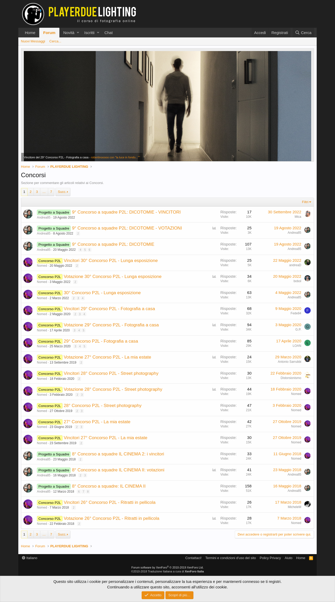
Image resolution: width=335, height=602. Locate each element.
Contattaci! (193, 558)
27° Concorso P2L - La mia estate (97, 421)
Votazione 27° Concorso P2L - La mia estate (107, 357)
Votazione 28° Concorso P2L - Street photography (113, 389)
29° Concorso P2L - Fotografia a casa (101, 341)
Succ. (62, 192)
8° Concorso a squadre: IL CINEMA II (109, 486)
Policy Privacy (270, 558)
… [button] (44, 192)
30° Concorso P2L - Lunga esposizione (102, 292)
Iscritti (89, 32)
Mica (298, 217)
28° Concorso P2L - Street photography (102, 405)
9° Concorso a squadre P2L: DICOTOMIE (113, 244)
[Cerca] (303, 32)
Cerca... (55, 41)
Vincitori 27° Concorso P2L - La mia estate (105, 437)
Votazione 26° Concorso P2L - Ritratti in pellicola (111, 518)
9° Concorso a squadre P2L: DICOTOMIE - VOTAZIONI (127, 228)
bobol (297, 281)
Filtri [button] (305, 202)
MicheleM (294, 507)
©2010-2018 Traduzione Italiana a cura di (167, 571)
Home (30, 32)
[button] (77, 32)
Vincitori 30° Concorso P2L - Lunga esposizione (111, 260)
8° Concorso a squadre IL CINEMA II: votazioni (118, 469)
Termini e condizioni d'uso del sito (230, 558)
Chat (108, 32)
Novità (69, 32)
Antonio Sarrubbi (289, 362)
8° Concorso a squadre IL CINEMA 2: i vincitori (118, 453)
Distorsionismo (291, 378)
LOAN (297, 346)
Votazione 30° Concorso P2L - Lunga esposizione (112, 276)
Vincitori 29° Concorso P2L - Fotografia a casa (109, 308)
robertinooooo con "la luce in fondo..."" (115, 157)
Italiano (29, 558)
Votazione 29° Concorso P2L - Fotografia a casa (111, 324)
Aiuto (289, 558)
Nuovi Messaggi (33, 41)
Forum (49, 32)
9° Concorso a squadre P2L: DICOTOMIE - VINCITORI (126, 212)
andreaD (295, 265)
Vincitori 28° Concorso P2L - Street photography (111, 373)
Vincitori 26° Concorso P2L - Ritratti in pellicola (109, 502)
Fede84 (296, 313)
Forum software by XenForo (167, 567)
